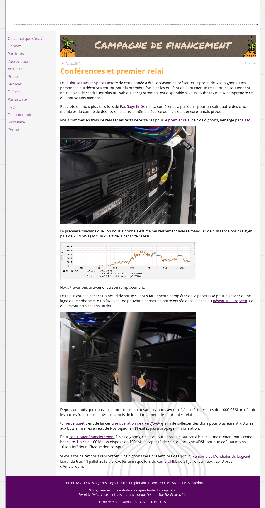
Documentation (21, 114)
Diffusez (14, 91)
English (250, 63)
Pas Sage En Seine (135, 106)
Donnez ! (15, 46)
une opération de (138, 423)
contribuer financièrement (92, 436)
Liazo (246, 120)
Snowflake (16, 122)
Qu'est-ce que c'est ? (25, 38)
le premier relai (177, 120)
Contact (14, 129)
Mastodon (195, 483)
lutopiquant (137, 483)
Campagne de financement (158, 46)
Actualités (16, 68)
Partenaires (18, 99)
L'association (18, 61)
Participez (16, 53)
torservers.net (72, 423)
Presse (13, 76)
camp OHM (166, 461)
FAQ (11, 106)
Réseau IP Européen (230, 300)
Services (15, 84)
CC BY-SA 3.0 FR (174, 483)
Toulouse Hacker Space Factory (91, 82)
